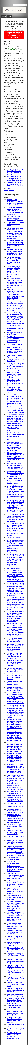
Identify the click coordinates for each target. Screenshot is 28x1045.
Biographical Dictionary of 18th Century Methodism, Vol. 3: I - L (15, 972)
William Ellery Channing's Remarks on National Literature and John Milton (15, 218)
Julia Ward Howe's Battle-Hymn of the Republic (14, 356)
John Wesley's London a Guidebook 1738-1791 (14, 1037)
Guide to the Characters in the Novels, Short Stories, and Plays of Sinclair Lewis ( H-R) (15, 847)
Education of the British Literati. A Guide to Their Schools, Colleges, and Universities (14, 1019)
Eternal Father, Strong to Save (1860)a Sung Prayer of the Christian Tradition (15, 688)
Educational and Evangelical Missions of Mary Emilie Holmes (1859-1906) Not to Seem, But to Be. (15, 1000)
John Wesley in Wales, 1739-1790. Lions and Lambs (15, 1006)
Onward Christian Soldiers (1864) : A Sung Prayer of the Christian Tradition (15, 669)
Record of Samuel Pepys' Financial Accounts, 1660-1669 (14, 826)
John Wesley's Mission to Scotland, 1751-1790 (14, 1033)
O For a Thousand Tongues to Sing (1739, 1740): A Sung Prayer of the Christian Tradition (15, 676)
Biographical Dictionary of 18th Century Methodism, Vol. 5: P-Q (15, 961)
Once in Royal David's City (14, 568)
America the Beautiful (13, 538)
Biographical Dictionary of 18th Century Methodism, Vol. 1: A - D (15, 984)
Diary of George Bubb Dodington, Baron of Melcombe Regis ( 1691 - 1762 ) (15, 382)
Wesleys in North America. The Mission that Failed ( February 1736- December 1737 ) (15, 390)
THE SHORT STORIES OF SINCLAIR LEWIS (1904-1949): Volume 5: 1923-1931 (15, 799)
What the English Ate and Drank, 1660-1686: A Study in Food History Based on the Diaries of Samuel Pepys (15, 252)
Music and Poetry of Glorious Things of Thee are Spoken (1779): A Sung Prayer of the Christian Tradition (15, 366)
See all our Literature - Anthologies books (11, 189)
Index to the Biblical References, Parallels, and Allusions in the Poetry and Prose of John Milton (15, 1012)
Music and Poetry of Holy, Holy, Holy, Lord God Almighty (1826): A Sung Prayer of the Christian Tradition (14, 374)
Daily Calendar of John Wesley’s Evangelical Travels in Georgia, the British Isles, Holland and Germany (15, 868)
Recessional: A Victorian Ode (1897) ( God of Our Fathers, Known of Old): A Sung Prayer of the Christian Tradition (15, 647)
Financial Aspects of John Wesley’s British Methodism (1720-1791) (15, 897)
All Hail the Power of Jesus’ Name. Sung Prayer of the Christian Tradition (15, 683)
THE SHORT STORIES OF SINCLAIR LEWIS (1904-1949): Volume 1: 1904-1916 (15, 816)
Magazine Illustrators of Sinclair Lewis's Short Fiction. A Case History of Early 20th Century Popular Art (15, 473)
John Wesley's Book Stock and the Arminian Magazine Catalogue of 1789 (15, 832)
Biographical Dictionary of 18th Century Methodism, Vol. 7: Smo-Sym (15, 943)
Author (9, 16)
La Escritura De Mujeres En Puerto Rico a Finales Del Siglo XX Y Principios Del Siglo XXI (15, 171)
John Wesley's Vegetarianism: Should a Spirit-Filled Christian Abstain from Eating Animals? (15, 339)
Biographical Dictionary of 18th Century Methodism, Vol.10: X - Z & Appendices (14, 932)
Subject (4, 16)
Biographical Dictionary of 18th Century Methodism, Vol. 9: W (15, 955)
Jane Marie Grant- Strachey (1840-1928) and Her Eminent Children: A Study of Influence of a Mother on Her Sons (15, 436)
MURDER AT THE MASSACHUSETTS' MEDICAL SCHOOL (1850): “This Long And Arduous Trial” (15, 202)
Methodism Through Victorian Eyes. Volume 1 (14, 862)
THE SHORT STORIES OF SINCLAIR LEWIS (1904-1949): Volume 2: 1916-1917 (15, 810)
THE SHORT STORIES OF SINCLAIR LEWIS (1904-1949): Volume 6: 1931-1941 (15, 184)
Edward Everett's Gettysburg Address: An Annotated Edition (15, 224)
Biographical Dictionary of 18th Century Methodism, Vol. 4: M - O (15, 966)
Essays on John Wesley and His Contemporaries (15, 821)
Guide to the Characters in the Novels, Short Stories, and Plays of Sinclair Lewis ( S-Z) (15, 842)
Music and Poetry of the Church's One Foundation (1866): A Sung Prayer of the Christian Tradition (15, 481)
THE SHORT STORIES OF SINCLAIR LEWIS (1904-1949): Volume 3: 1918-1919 (15, 178)
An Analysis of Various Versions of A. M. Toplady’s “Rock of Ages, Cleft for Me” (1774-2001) (15, 891)
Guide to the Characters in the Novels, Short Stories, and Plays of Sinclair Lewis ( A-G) (15, 853)
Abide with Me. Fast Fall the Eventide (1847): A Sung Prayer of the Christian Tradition (15, 663)
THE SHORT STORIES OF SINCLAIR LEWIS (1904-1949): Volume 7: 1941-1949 (15, 787)
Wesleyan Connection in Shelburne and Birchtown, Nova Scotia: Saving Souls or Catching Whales (15, 925)
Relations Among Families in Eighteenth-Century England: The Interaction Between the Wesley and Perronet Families (15, 244)
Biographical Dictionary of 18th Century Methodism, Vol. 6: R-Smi (15, 949)
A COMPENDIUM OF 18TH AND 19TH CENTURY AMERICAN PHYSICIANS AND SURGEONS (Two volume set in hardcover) (15, 211)
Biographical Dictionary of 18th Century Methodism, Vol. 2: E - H (15, 978)
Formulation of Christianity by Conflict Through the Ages (15, 995)
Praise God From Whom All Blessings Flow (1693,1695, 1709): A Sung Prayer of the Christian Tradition (15, 655)
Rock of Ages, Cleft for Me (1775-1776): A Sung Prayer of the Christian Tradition (15, 640)
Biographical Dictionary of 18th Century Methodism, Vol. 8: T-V (15, 938)
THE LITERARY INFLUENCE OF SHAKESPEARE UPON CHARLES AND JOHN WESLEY (15, 428)
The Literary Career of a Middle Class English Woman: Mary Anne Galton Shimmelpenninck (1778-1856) (15, 260)
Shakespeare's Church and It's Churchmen (15, 333)
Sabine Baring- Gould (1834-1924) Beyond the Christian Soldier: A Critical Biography (15, 410)
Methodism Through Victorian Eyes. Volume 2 (14, 858)
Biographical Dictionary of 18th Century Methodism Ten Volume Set (15, 990)
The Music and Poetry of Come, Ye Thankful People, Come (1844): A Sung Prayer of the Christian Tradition (15, 466)
